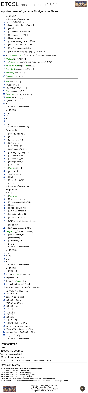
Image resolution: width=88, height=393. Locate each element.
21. (4, 91)
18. (4, 81)
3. (4, 28)
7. (4, 41)
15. (4, 69)
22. (4, 94)
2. (4, 25)
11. (4, 55)
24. (4, 100)
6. (4, 38)
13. (4, 62)
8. (4, 45)
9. (4, 48)
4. (4, 31)
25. (4, 104)
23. (4, 97)
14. (4, 65)
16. (4, 72)
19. (4, 84)
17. (4, 76)
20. (4, 88)
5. (4, 35)
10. (4, 51)
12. (4, 58)
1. (4, 22)
